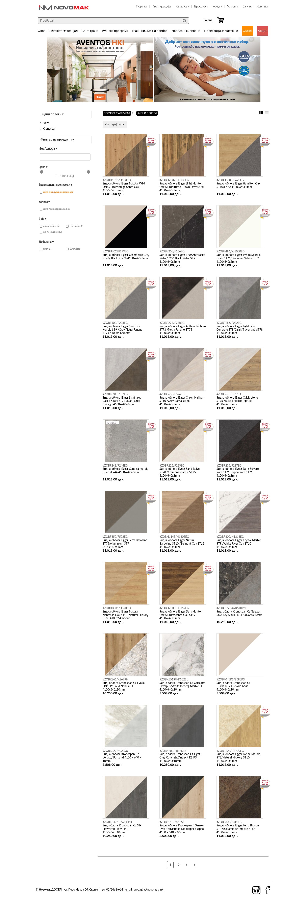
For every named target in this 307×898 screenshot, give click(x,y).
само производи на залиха (55, 209)
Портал (141, 6)
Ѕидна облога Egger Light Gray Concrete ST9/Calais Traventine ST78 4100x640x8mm (239, 330)
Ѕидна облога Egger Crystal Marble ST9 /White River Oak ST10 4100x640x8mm (238, 544)
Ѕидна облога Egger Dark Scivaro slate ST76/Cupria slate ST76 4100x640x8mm (237, 472)
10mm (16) (73, 249)
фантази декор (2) (51, 232)
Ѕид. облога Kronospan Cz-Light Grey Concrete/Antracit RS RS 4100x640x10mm (179, 758)
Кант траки (90, 30)
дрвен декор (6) (49, 226)
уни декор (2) (74, 226)
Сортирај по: (114, 124)
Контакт (262, 6)
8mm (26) (46, 249)
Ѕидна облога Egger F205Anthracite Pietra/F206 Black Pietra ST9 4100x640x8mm (182, 258)
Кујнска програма (115, 30)
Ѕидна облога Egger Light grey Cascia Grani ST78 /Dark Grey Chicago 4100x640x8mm (122, 401)
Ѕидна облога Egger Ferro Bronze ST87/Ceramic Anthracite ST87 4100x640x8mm (237, 829)
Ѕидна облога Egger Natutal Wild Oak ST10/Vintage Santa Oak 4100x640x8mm (124, 187)
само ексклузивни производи (56, 192)
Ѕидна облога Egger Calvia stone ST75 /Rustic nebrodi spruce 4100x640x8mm (237, 401)
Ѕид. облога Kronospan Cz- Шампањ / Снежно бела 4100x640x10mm (233, 686)
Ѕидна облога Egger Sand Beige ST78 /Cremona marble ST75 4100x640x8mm (179, 472)
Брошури (201, 6)
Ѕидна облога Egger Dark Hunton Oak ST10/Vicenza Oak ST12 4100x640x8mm (180, 615)
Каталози (182, 6)
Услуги (217, 6)
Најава (207, 20)
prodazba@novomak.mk (148, 889)
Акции (262, 30)
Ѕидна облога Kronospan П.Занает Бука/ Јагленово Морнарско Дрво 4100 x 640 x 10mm (181, 829)
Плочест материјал (63, 30)
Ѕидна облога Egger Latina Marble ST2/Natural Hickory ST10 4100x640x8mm (238, 758)
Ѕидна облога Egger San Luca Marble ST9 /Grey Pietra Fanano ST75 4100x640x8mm (123, 330)
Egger (46, 122)
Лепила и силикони (186, 30)
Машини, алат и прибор (150, 30)
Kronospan (49, 128)
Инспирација (161, 6)
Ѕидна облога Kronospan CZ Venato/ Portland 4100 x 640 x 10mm (122, 758)
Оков (41, 30)
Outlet (247, 30)
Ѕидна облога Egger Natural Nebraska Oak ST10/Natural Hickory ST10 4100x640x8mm (125, 615)
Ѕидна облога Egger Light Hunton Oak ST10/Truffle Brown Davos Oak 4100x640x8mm (181, 187)
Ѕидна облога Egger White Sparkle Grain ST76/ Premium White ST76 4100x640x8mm (238, 258)
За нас (247, 6)
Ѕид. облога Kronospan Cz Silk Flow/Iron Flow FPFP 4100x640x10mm (122, 829)
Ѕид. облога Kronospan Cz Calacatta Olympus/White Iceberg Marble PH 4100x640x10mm (182, 686)
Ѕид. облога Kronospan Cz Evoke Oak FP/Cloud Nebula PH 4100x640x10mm (124, 686)
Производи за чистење (221, 30)
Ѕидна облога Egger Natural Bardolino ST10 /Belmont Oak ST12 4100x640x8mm (181, 544)
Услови (232, 6)
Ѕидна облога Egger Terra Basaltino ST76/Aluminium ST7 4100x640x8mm (125, 544)
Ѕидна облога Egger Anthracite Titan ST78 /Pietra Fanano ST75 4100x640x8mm (182, 330)
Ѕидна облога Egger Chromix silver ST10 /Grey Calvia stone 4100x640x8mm (181, 401)
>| (195, 865)
